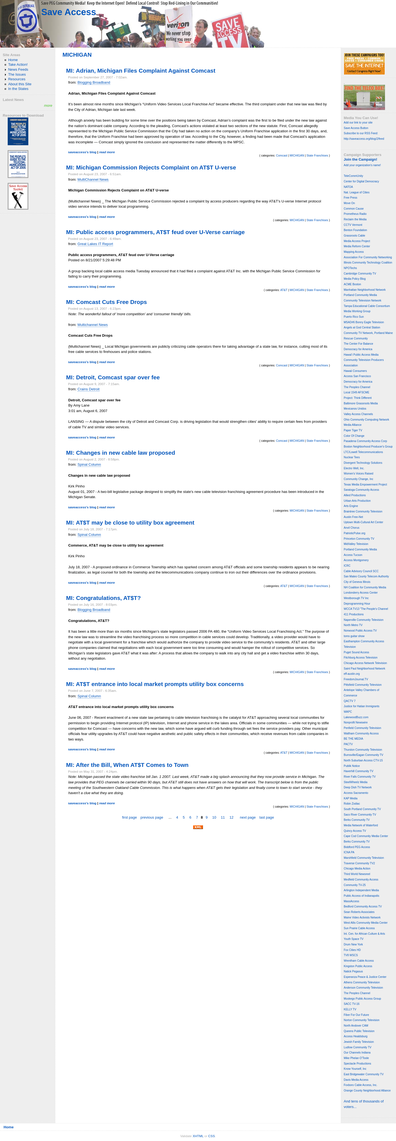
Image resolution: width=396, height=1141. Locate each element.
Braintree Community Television (363, 511)
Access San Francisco (357, 376)
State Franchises (317, 155)
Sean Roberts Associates (359, 912)
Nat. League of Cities (356, 192)
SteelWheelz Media (355, 782)
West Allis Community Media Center (365, 922)
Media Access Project (357, 241)
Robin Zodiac (352, 803)
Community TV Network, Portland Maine (368, 332)
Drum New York (353, 944)
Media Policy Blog (354, 278)
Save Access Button (356, 128)
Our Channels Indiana (357, 1052)
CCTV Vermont (353, 224)
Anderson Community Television (363, 987)
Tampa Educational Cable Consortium (367, 306)
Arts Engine (351, 506)
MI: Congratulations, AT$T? (103, 598)
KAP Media (351, 798)
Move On (349, 203)
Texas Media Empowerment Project (365, 484)
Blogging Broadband (94, 82)
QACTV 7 (350, 701)
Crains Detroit (89, 389)
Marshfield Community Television (364, 857)
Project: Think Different (358, 397)
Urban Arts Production (357, 500)
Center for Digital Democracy (361, 181)
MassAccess (351, 901)
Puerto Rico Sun (354, 316)
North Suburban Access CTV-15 (363, 760)
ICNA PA (349, 852)
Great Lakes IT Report (95, 244)
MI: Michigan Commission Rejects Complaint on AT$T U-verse (151, 167)
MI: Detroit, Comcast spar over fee (113, 377)
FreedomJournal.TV (356, 679)
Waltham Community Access (361, 733)
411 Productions (354, 614)
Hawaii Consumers (355, 370)
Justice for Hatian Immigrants (362, 706)
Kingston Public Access (358, 966)
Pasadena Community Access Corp (365, 441)
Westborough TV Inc (356, 598)
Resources (17, 79)
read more (107, 152)
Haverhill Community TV (358, 771)
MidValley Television (356, 543)
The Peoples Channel (357, 387)
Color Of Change (354, 435)
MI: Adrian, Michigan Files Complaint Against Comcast (140, 70)
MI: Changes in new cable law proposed (120, 452)
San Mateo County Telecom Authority (366, 576)
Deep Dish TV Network (358, 787)
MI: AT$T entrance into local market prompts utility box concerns (155, 684)
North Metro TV (353, 625)
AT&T (283, 290)
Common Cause (354, 208)
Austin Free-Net (353, 517)
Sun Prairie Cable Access (359, 928)
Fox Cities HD (352, 949)
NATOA (348, 186)
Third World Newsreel (357, 874)
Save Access (68, 12)
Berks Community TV (357, 819)
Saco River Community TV (360, 814)
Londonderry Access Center (361, 592)
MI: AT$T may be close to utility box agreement (130, 522)
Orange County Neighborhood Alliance (367, 1090)
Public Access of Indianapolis (361, 895)
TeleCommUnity (353, 175)
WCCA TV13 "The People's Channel (366, 608)
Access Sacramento (356, 792)
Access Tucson (353, 554)
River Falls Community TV (360, 776)
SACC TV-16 (351, 1003)
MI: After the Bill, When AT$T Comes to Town (127, 765)
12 (231, 817)
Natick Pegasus (353, 971)
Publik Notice (352, 765)
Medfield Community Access (361, 879)
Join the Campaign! (360, 159)
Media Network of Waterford (361, 825)
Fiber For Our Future (356, 1014)
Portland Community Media (360, 295)
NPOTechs (350, 268)
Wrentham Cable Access (359, 960)
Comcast (281, 155)
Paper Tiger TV (353, 430)
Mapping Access (354, 251)
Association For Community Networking (368, 257)
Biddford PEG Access (357, 847)
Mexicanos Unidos (355, 408)
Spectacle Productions (357, 1063)
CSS (211, 1136)
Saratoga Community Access (361, 489)
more (48, 105)
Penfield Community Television (362, 727)
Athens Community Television (362, 982)
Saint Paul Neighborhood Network (364, 668)
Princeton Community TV (359, 538)
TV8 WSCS (351, 955)
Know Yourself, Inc (355, 1068)
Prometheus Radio (355, 213)
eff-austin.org (352, 673)
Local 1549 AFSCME (356, 392)
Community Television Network (362, 300)
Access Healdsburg (355, 1036)
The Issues (17, 74)
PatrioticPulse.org (354, 533)
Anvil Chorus (351, 527)
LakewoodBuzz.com (356, 717)
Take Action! (18, 64)
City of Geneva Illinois (357, 581)
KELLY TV (350, 1009)
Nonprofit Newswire (356, 722)
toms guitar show (354, 636)
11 (223, 817)
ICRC (347, 565)
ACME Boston (352, 284)
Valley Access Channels (358, 414)
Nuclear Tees (352, 457)
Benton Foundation (355, 230)
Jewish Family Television (359, 1041)
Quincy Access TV (355, 830)
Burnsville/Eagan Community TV (363, 754)
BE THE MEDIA (353, 738)
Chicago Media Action (357, 868)
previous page (152, 817)
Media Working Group (357, 311)
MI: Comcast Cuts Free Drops (106, 302)
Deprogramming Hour (357, 603)
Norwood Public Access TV (360, 630)
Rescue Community (356, 338)
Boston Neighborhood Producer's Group (368, 446)
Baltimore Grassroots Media (361, 403)
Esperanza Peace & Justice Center (365, 976)
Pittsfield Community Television (363, 684)
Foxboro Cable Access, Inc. (360, 1085)
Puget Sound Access (356, 652)
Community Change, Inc (358, 479)
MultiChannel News (93, 179)
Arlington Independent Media (361, 890)
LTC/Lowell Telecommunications (363, 452)
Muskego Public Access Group (362, 998)
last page (266, 817)
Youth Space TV (354, 938)
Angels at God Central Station (362, 327)
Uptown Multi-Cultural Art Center (363, 522)
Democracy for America (358, 349)
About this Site (20, 84)
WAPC (348, 711)
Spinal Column (89, 464)
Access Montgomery (356, 560)
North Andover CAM (356, 1025)
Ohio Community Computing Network (366, 419)
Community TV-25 (355, 885)
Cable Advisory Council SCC (361, 571)
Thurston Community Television (363, 749)
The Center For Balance (358, 343)
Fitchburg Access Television (361, 657)
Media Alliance (352, 424)
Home (13, 60)
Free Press (350, 197)
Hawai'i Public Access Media (361, 354)
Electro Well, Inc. (354, 468)
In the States (18, 89)
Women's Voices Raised (358, 473)
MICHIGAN (297, 155)
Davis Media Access (356, 1079)
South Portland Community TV (362, 809)
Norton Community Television (362, 1020)
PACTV (348, 744)
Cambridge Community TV (360, 273)
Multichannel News (93, 325)
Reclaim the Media (355, 219)
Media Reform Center (357, 246)
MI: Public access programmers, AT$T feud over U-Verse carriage (155, 232)
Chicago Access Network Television (365, 663)
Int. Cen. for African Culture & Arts (364, 933)
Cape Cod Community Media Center (366, 836)
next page (248, 817)
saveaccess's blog (82, 152)
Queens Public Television (359, 1031)
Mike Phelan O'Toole (356, 1058)
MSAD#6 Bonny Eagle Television (364, 322)
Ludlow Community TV (357, 1047)
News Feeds (18, 69)
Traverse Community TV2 (359, 863)
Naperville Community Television (363, 619)
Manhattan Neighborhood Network (365, 289)
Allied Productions (355, 495)
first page (129, 817)
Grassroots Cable (354, 235)
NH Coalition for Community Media (365, 587)
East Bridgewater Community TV (364, 1074)
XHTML (198, 1136)
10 (214, 817)
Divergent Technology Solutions (363, 462)
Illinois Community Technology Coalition (368, 262)
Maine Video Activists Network (362, 917)
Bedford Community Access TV (363, 906)
